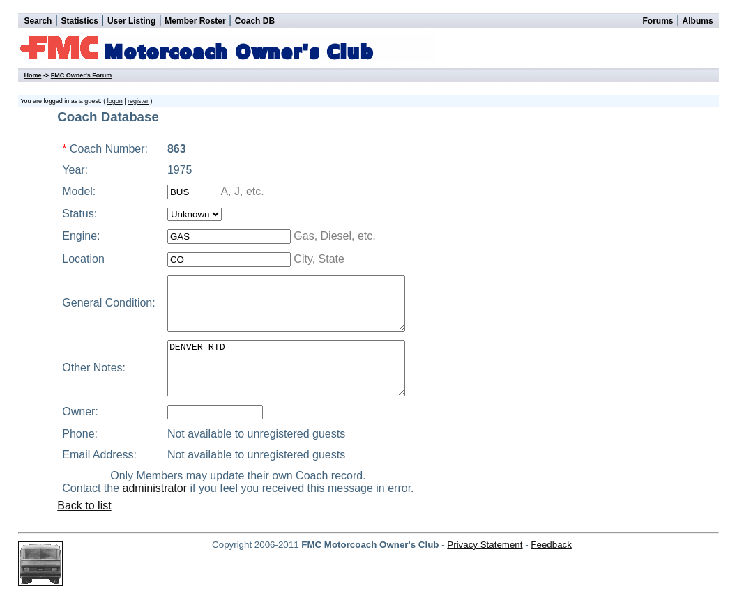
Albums (698, 21)
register (138, 101)
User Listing (131, 21)
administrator (162, 509)
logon (115, 101)
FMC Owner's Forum (81, 75)
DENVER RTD (297, 383)
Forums (657, 21)
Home (32, 75)
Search (38, 21)
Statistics (79, 21)
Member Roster (195, 21)
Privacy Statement (484, 565)
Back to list (84, 526)
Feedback (551, 565)
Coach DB (255, 21)
